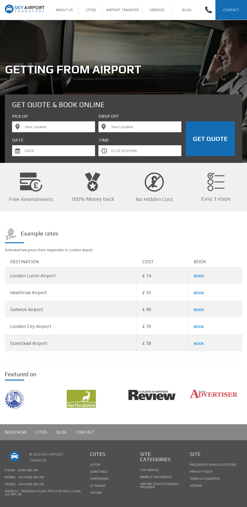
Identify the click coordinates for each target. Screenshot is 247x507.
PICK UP (20, 116)
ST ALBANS (98, 485)
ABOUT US (64, 9)
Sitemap (196, 485)
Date (18, 140)
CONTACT (231, 9)
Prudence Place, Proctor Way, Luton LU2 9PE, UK (42, 493)
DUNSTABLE (98, 471)
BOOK (199, 276)
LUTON (95, 465)
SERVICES (157, 9)
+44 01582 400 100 (31, 477)
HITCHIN (96, 492)
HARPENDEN (99, 478)
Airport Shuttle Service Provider (159, 485)
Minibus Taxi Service (156, 477)
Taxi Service (149, 470)
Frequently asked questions (213, 465)
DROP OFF (108, 116)
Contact (85, 432)
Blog (187, 9)
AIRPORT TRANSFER (122, 9)
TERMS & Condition (205, 478)
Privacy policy (201, 471)
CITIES (91, 9)
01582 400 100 (28, 470)
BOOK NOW (15, 432)
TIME (103, 140)
